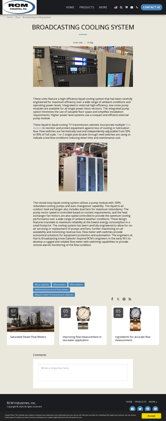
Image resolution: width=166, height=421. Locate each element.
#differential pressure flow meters (51, 289)
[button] (121, 7)
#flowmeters (59, 284)
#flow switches (42, 284)
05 (66, 312)
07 (13, 312)
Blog (18, 17)
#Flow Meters (76, 284)
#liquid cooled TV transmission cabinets (54, 294)
